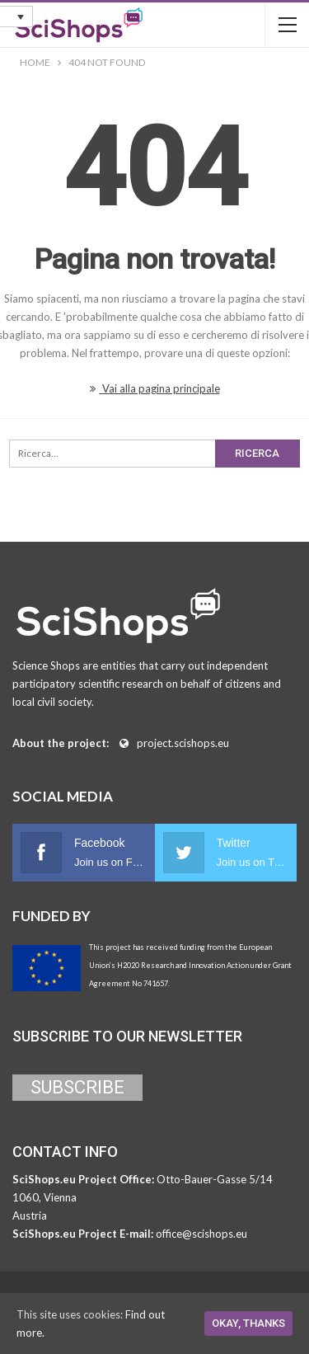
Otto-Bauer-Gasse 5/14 (215, 1179)
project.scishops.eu (183, 743)
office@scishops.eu (201, 1233)
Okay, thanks (248, 1323)
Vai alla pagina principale (155, 388)
